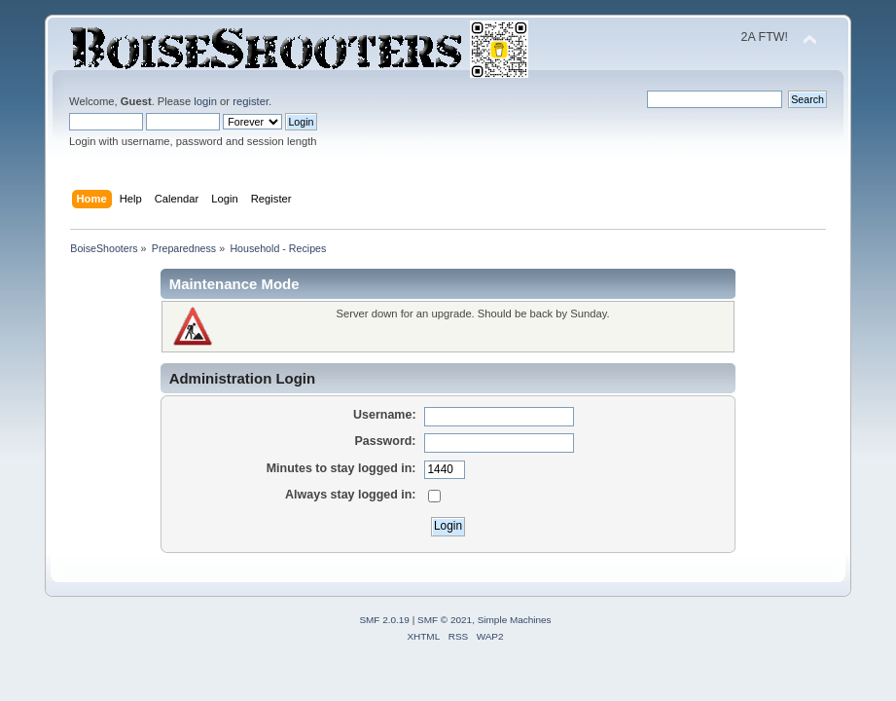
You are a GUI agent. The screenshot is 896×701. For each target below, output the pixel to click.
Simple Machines (515, 619)
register (251, 101)
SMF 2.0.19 (384, 619)
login (205, 101)
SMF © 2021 (444, 619)
